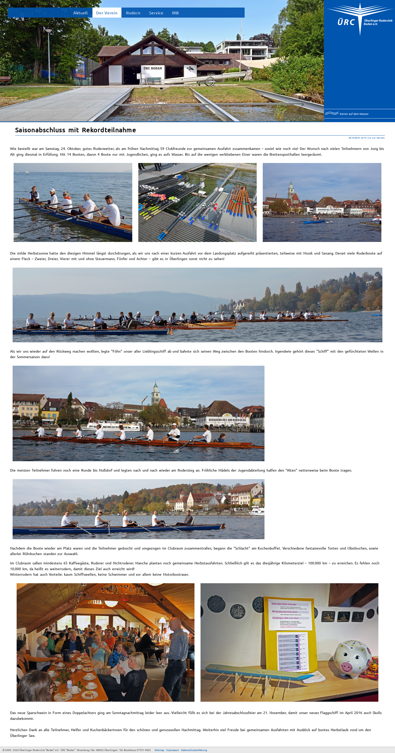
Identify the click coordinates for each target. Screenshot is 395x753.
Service (156, 12)
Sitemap (159, 750)
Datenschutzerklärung (194, 750)
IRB (175, 12)
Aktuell (80, 12)
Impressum (172, 750)
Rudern (133, 12)
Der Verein (107, 12)
